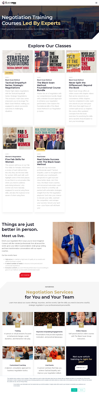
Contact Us (81, 367)
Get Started (25, 275)
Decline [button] (81, 390)
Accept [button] (74, 390)
